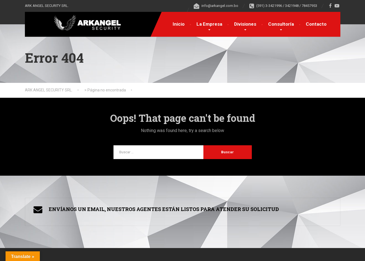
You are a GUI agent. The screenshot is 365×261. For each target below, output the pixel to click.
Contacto (316, 24)
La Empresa (209, 24)
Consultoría (281, 24)
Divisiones (245, 24)
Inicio (179, 24)
